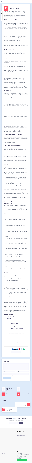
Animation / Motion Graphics (21, 430)
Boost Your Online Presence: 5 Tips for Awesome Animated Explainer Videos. (10, 388)
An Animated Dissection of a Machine (17, 328)
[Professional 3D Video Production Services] (18, 388)
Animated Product (9, 344)
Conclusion (12, 337)
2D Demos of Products (14, 321)
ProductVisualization (20, 345)
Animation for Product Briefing (16, 326)
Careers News (3, 452)
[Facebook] (14, 421)
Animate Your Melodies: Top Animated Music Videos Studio (25, 393)
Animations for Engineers (15, 331)
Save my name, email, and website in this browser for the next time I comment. (14, 375)
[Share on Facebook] (1, 12)
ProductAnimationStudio (20, 344)
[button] (19, 1)
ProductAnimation (14, 344)
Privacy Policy (3, 448)
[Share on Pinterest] (1, 16)
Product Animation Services (10, 316)
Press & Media (3, 450)
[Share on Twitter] (1, 13)
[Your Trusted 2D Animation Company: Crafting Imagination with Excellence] (23, 404)
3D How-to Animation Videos (15, 324)
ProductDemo (26, 344)
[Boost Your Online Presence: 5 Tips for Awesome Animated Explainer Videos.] (3, 388)
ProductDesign (11, 345)
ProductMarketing (15, 345)
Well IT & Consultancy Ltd (15, 460)
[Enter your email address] (14, 418)
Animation (16, 342)
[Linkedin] (16, 421)
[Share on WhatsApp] (1, 19)
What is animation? (10, 318)
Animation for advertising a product (17, 329)
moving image (12, 56)
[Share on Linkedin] (1, 15)
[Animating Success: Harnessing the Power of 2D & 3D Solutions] (8, 404)
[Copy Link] (16, 352)
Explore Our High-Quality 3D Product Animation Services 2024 (10, 393)
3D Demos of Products (14, 323)
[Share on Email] (1, 18)
